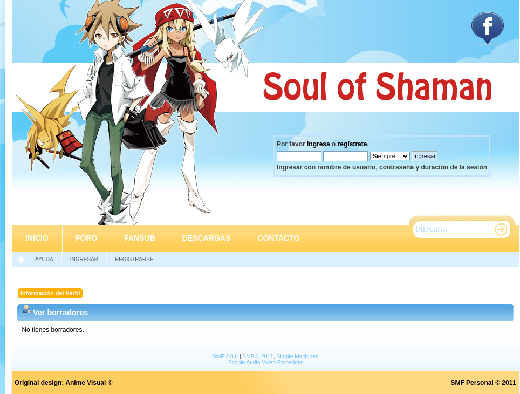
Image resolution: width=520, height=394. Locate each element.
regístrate (352, 144)
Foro (86, 238)
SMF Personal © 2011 (483, 382)
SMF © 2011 (257, 356)
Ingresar (84, 259)
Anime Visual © (88, 382)
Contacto (278, 238)
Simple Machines (297, 356)
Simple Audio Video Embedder (265, 362)
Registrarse (134, 259)
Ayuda (44, 259)
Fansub (139, 238)
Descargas (206, 238)
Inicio (37, 238)
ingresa (318, 144)
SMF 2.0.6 (225, 356)
